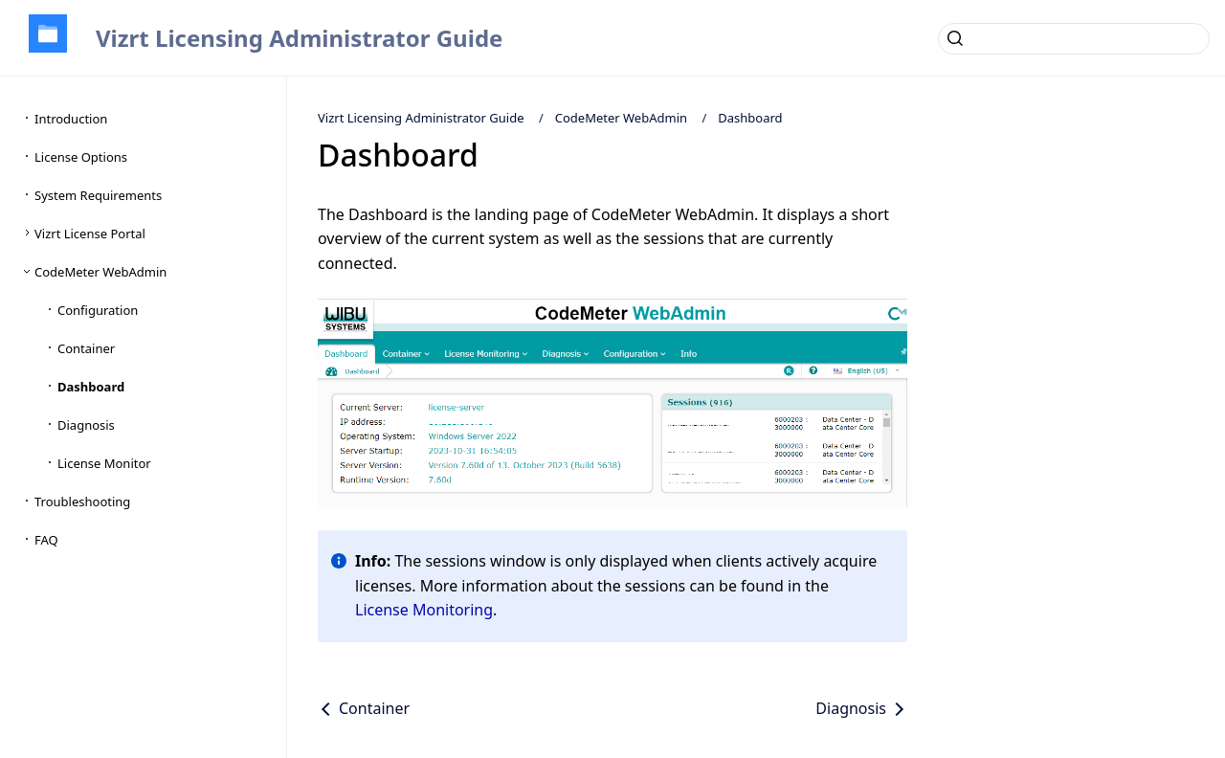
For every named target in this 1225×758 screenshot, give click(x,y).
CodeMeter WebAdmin (621, 117)
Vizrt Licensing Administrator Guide (299, 38)
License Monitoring (424, 609)
